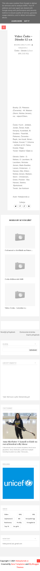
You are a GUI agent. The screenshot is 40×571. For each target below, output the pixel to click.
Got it (26, 21)
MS (19, 519)
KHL (33, 514)
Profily (19, 522)
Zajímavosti (8, 519)
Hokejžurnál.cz (22, 561)
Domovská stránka (27, 332)
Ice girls (16, 526)
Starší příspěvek (32, 335)
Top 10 (6, 526)
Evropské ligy (30, 519)
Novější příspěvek (8, 332)
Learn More (16, 21)
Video (6, 514)
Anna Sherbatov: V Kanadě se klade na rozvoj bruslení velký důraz (20, 442)
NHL (20, 514)
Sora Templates (18, 564)
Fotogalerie (31, 522)
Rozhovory (8, 522)
